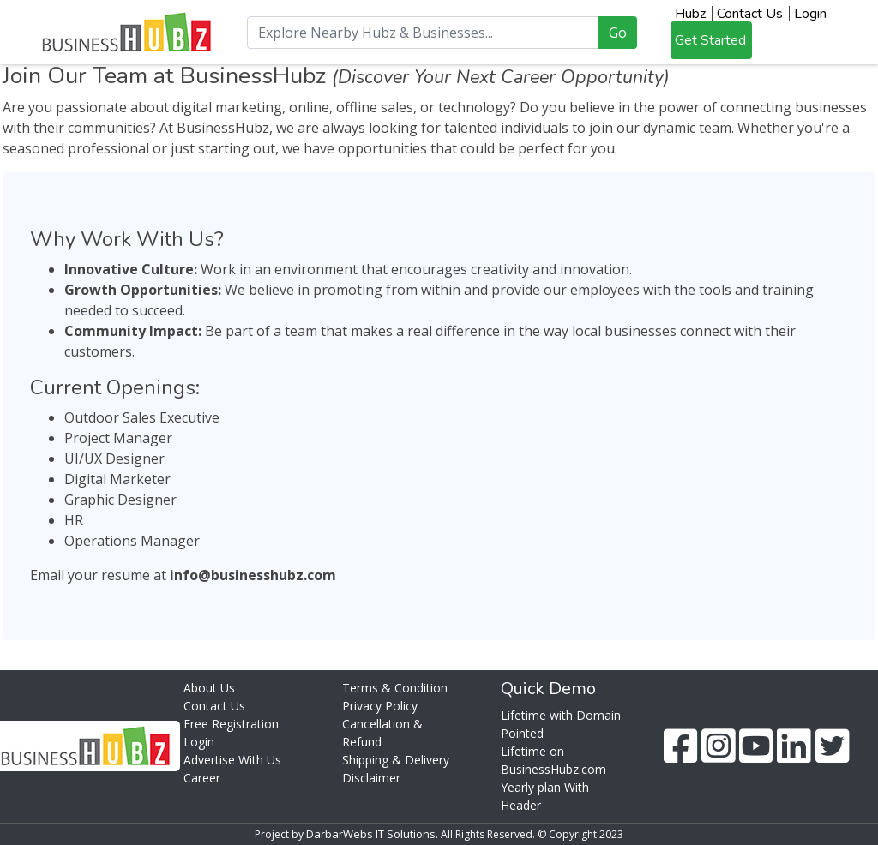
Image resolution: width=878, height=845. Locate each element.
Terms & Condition (395, 688)
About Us (209, 688)
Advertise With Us (232, 760)
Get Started (710, 40)
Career (201, 778)
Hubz (690, 13)
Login (810, 13)
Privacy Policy (380, 706)
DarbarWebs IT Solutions (371, 834)
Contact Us (750, 13)
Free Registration (231, 724)
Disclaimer (371, 778)
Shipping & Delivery (395, 760)
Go (618, 32)
